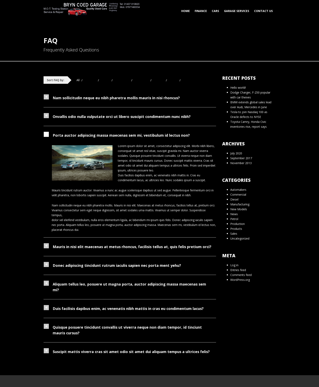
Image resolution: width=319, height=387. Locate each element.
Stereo (173, 80)
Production (237, 224)
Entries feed (238, 270)
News (234, 214)
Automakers (238, 190)
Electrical (90, 80)
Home (185, 11)
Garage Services (236, 11)
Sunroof (158, 80)
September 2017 (241, 158)
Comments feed (241, 275)
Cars (215, 11)
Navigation (141, 80)
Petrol (234, 219)
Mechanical (122, 80)
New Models (238, 209)
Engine (105, 80)
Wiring (186, 80)
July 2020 (236, 153)
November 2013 (241, 163)
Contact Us (263, 11)
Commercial (238, 194)
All (78, 80)
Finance (201, 11)
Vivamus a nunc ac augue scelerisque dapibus (123, 190)
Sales (233, 233)
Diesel (234, 199)
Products (236, 229)
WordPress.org (240, 280)
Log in (234, 265)
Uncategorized (239, 238)
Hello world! (238, 87)
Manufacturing (239, 204)
